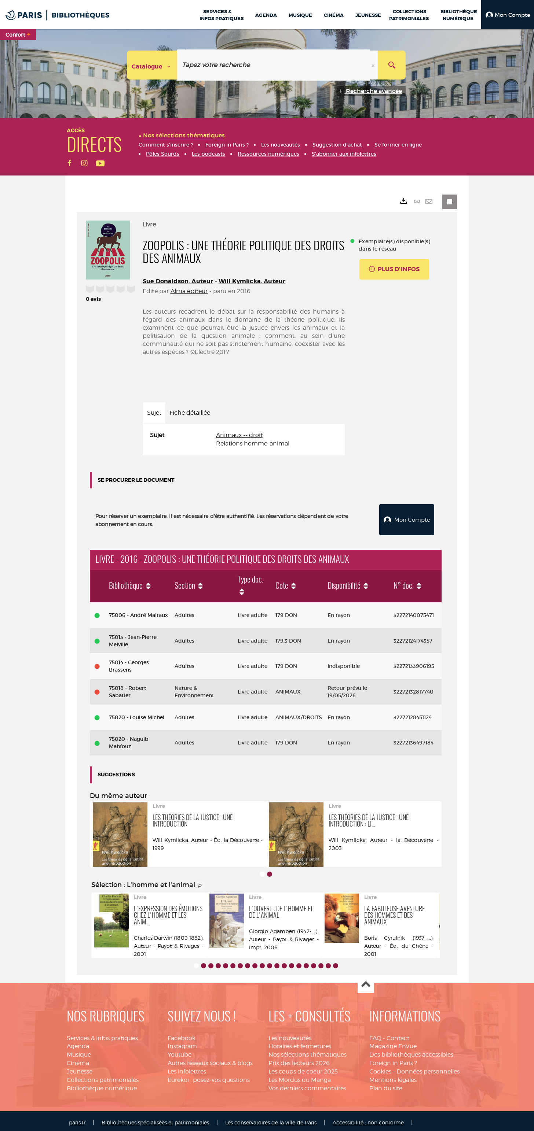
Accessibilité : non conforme (368, 1119)
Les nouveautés (289, 1035)
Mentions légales (393, 1076)
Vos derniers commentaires (307, 1085)
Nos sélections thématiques (307, 1051)
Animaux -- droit (239, 435)
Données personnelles (428, 1068)
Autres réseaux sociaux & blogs (210, 1060)
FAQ (375, 1035)
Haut (366, 982)
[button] (507, 14)
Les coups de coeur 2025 (303, 1068)
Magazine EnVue (393, 1043)
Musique (79, 1051)
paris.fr (77, 1119)
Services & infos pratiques (102, 1035)
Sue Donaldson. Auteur (178, 281)
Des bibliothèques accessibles (411, 1051)
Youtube (179, 1051)
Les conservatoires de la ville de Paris (271, 1119)
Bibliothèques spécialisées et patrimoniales (155, 1119)
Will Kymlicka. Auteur (252, 281)
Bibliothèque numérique (102, 1085)
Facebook (181, 1035)
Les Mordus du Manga (299, 1076)
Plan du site (385, 1085)
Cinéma (78, 1060)
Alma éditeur (189, 291)
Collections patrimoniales (103, 1076)
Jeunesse (79, 1068)
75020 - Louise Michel (136, 714)
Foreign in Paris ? (393, 1060)
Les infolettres (187, 1068)
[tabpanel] (243, 439)
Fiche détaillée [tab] (189, 412)
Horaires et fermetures (299, 1043)
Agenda (78, 1043)
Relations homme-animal (252, 443)
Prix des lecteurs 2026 (299, 1060)
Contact (398, 1035)
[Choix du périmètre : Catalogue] (152, 65)
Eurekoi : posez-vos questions (209, 1076)
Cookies (380, 1068)
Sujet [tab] (154, 412)
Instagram (182, 1043)
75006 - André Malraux (138, 612)
